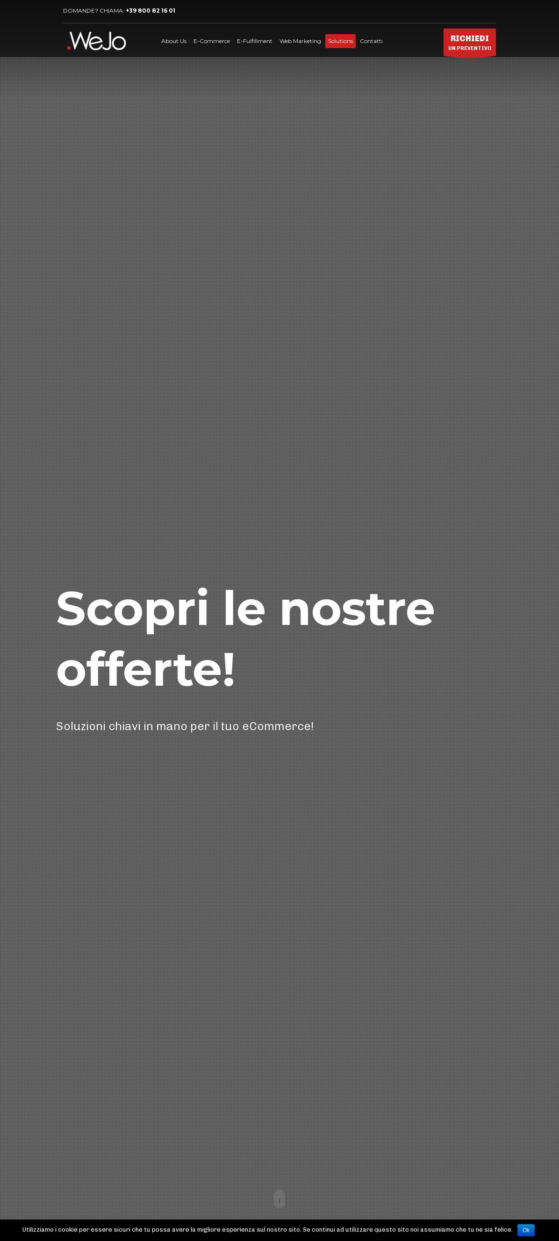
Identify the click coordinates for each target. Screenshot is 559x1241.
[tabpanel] (279, 620)
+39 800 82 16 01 (150, 10)
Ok (526, 1230)
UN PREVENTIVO (470, 44)
